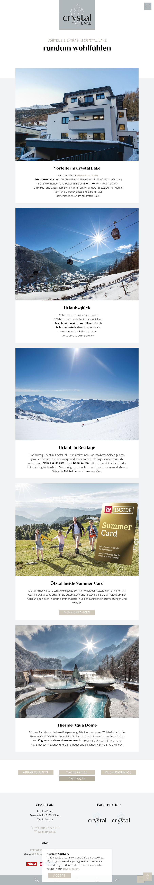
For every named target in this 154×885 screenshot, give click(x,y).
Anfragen (76, 778)
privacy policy (70, 868)
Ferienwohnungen (87, 175)
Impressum (36, 849)
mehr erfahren (77, 612)
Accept (59, 875)
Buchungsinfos (118, 772)
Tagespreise (77, 772)
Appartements (35, 772)
